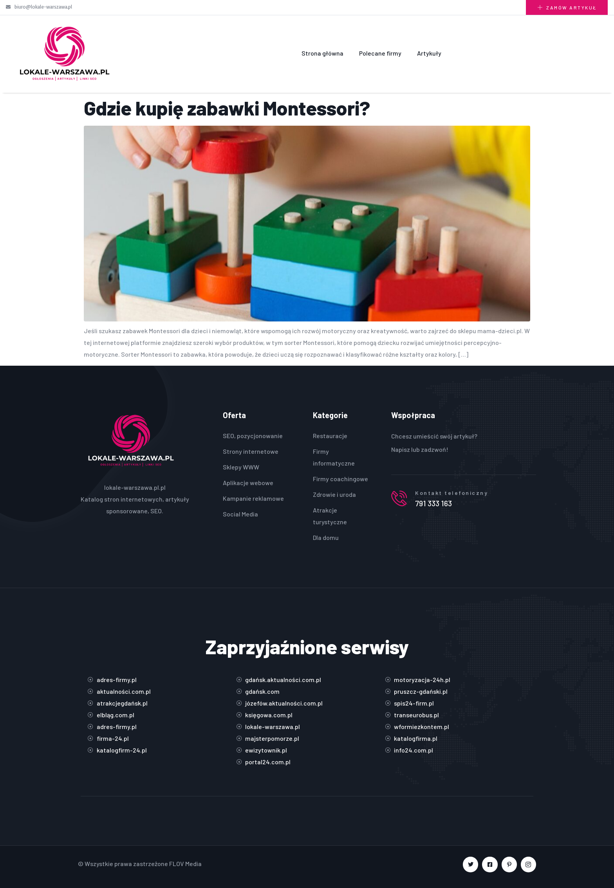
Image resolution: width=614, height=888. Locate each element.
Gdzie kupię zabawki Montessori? (227, 107)
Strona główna (322, 53)
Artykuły (429, 53)
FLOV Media (185, 863)
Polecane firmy (380, 53)
